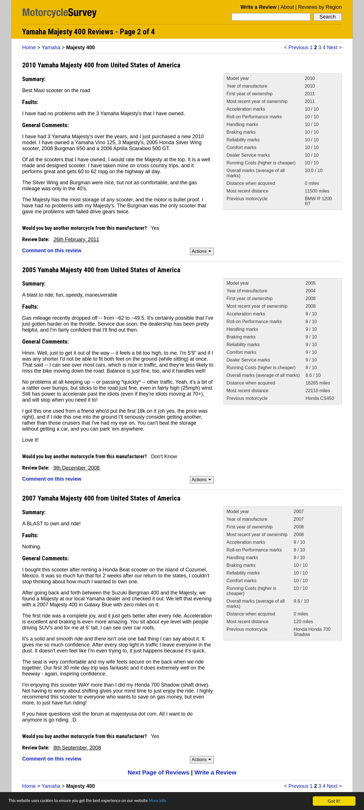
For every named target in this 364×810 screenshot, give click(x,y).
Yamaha (51, 47)
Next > (334, 47)
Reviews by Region (320, 7)
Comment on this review (51, 250)
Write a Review (259, 7)
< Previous (296, 47)
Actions (202, 251)
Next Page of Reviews (158, 772)
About (287, 7)
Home (29, 47)
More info (175, 802)
